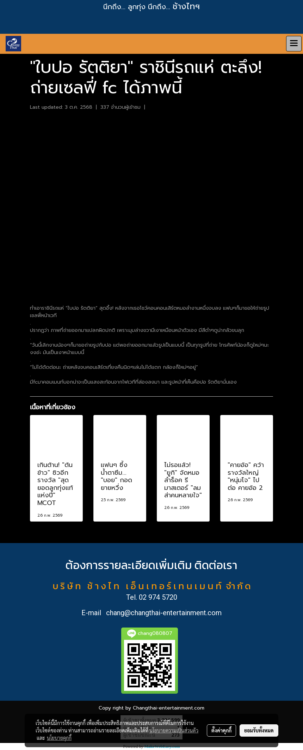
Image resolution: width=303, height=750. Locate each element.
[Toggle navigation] (294, 43)
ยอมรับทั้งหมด (259, 730)
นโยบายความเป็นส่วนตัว (173, 730)
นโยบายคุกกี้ (59, 738)
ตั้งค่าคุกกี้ (221, 730)
